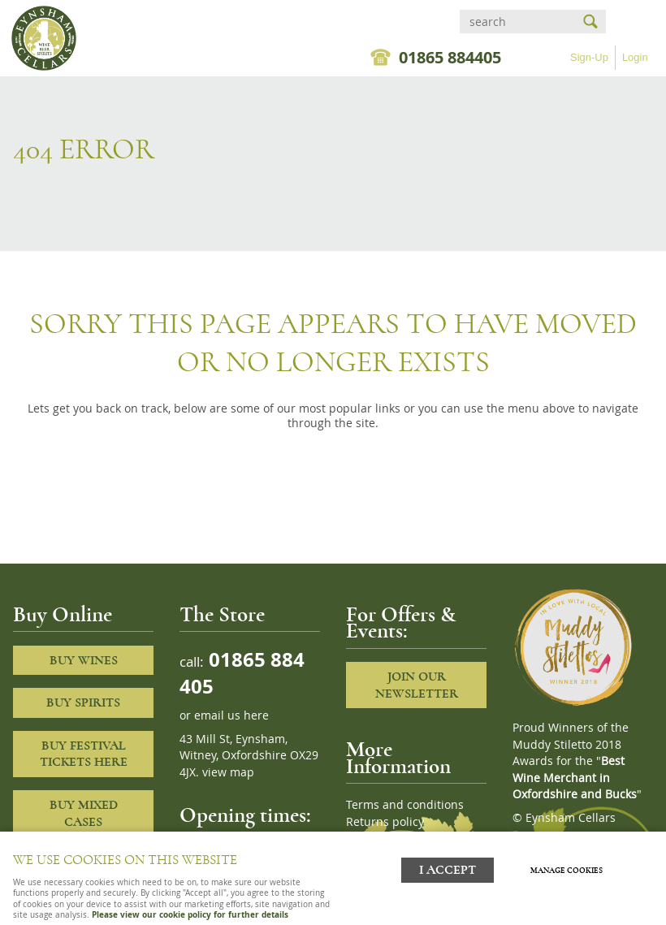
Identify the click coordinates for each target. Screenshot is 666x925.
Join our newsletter (416, 685)
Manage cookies (566, 871)
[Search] (518, 21)
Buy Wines (84, 660)
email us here (231, 715)
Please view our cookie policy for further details (190, 914)
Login (635, 57)
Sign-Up (589, 57)
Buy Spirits (83, 702)
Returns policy (385, 822)
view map (228, 772)
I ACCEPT (447, 870)
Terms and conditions (405, 804)
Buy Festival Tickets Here (84, 754)
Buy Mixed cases (84, 813)
